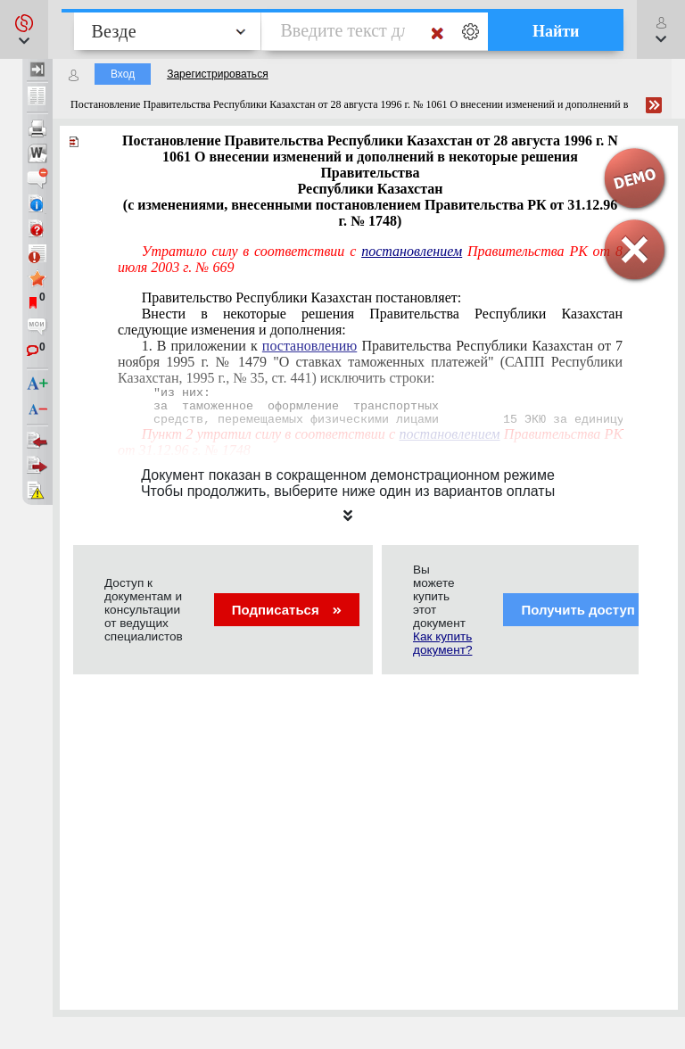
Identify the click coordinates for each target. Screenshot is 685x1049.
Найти (556, 31)
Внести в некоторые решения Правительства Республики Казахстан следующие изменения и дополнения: (370, 321)
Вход (123, 74)
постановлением (411, 251)
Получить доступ (589, 609)
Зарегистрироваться (217, 74)
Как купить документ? (442, 643)
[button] (24, 29)
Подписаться (287, 609)
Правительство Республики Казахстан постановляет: (302, 297)
